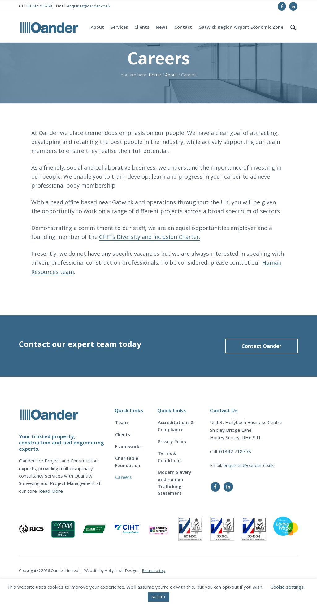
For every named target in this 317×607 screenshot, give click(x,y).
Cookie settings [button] (287, 587)
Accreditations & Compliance (176, 446)
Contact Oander (261, 366)
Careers (123, 498)
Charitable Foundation (127, 482)
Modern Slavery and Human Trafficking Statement (174, 503)
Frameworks (128, 467)
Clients (122, 455)
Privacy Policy (172, 462)
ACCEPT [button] (158, 597)
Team (121, 443)
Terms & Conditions (169, 477)
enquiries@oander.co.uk (88, 6)
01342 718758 (39, 6)
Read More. (51, 511)
